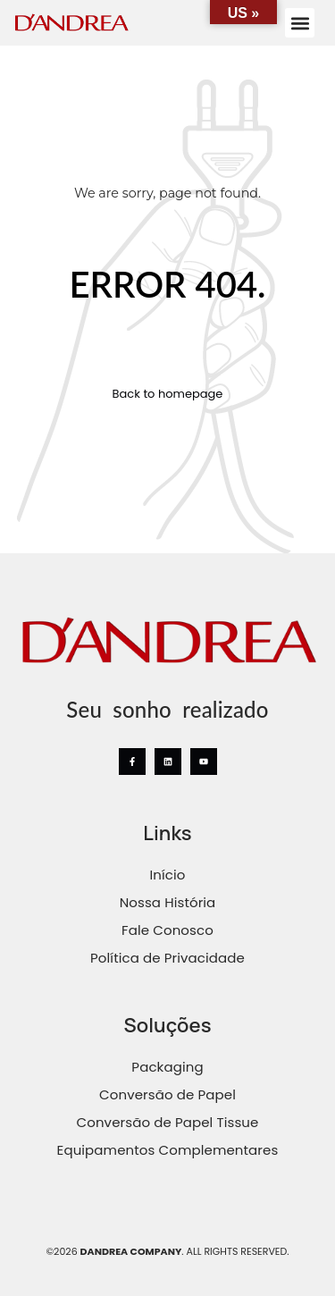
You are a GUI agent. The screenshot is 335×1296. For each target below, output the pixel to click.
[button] (299, 23)
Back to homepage (168, 394)
